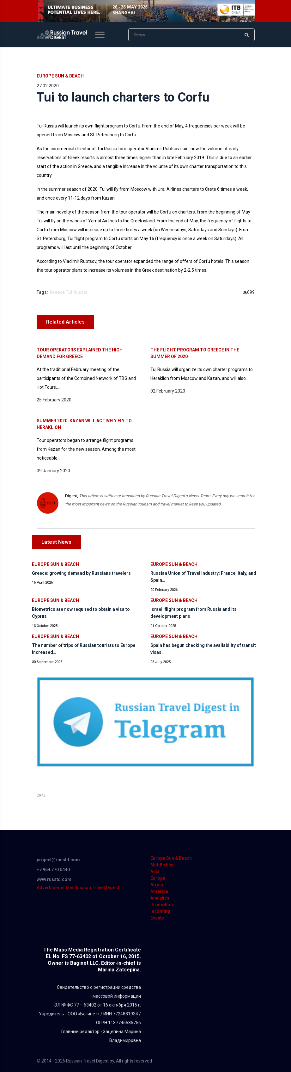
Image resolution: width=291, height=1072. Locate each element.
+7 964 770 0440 (53, 869)
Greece (57, 292)
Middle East (162, 864)
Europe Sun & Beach (60, 75)
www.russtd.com (54, 879)
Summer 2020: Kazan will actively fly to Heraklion (84, 424)
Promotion (161, 904)
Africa (156, 884)
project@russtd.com (58, 859)
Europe (157, 878)
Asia (155, 871)
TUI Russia (77, 292)
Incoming (160, 911)
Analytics (159, 898)
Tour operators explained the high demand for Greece (80, 353)
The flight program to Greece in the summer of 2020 (194, 353)
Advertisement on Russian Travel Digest (78, 887)
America (159, 891)
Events (157, 917)
